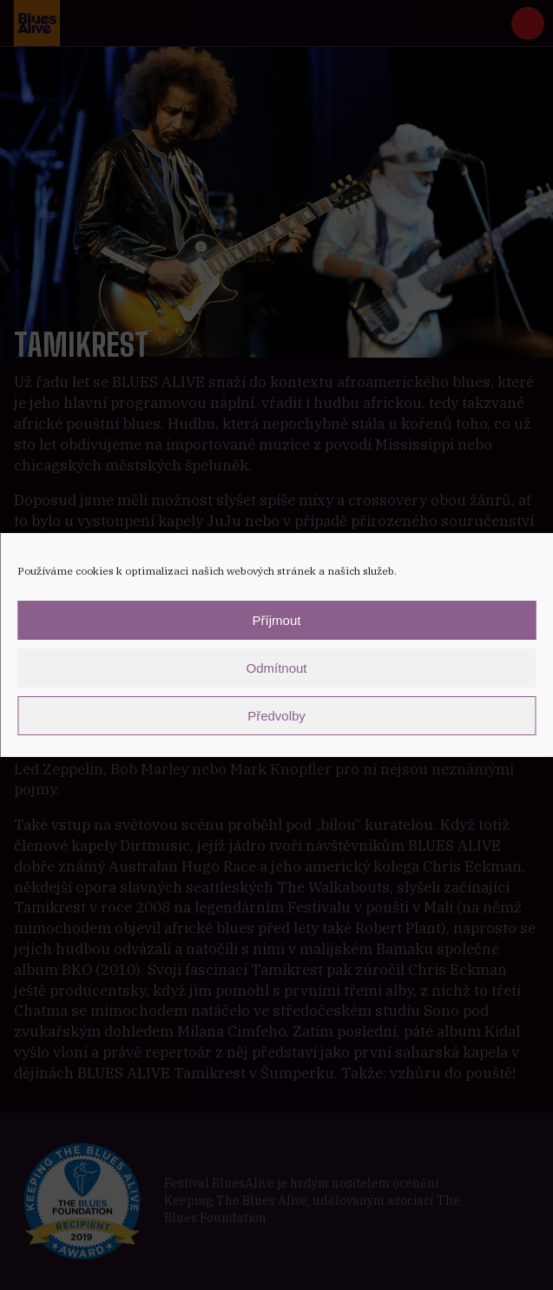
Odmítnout (276, 668)
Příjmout (277, 620)
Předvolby (276, 715)
